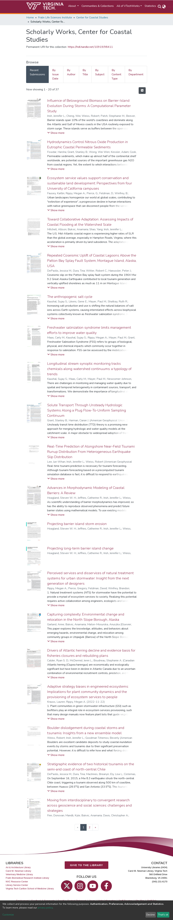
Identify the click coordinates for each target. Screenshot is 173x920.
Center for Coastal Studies (92, 17)
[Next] (95, 827)
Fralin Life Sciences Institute (55, 17)
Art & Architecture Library (18, 867)
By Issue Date (55, 74)
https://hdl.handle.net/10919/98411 (90, 47)
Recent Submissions (37, 72)
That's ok (163, 914)
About (72, 6)
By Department (135, 72)
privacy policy (45, 907)
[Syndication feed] (142, 90)
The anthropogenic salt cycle (69, 296)
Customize (8, 914)
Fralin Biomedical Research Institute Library (27, 878)
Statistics (150, 6)
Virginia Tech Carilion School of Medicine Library (30, 888)
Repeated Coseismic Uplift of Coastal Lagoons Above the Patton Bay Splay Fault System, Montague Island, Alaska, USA (91, 260)
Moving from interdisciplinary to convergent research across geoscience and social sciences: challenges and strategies (89, 805)
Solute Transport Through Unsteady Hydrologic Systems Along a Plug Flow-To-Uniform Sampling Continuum (86, 410)
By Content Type (116, 74)
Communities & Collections (98, 6)
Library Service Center (17, 885)
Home (30, 17)
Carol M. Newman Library (18, 871)
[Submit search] (159, 7)
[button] (164, 7)
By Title (85, 72)
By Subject (99, 72)
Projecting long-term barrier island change (80, 548)
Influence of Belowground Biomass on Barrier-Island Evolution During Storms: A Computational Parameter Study (89, 105)
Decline (150, 914)
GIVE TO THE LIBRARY (86, 864)
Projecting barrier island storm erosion (77, 523)
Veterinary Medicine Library (19, 874)
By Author (71, 72)
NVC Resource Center (17, 881)
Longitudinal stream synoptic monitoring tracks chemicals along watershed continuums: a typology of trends (89, 368)
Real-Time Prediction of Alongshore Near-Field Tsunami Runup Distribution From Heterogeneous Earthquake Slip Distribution (91, 451)
